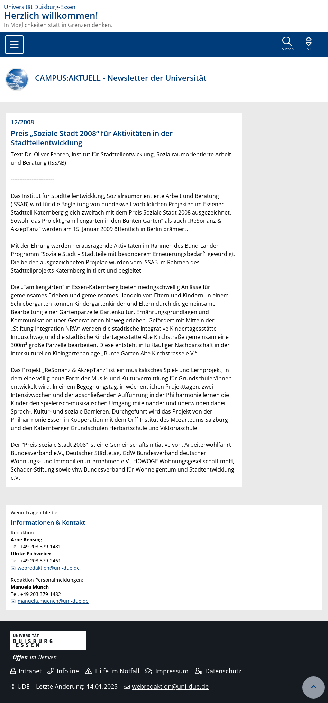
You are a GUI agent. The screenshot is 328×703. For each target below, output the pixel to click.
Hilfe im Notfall (112, 671)
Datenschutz (218, 671)
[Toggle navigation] (14, 44)
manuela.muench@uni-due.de (53, 601)
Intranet (26, 671)
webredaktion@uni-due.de (49, 567)
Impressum (167, 671)
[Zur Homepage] (164, 7)
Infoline (63, 671)
